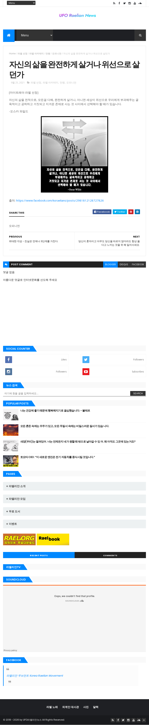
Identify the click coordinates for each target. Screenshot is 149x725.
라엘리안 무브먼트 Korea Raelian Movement (35, 676)
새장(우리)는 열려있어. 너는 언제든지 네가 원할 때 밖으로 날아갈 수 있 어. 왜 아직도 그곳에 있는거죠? (77, 441)
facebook (138, 264)
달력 (95, 707)
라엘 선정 (22, 53)
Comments (110, 555)
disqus (124, 264)
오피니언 (56, 53)
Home (12, 53)
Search (138, 393)
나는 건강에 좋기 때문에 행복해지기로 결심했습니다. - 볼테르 (55, 410)
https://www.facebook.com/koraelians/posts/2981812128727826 (60, 200)
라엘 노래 (52, 707)
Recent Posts (39, 555)
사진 (86, 707)
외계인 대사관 (70, 707)
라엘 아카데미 (36, 53)
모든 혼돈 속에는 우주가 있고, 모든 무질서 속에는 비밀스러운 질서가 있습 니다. (64, 426)
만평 (48, 53)
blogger (110, 264)
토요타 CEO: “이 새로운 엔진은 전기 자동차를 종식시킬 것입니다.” (57, 457)
